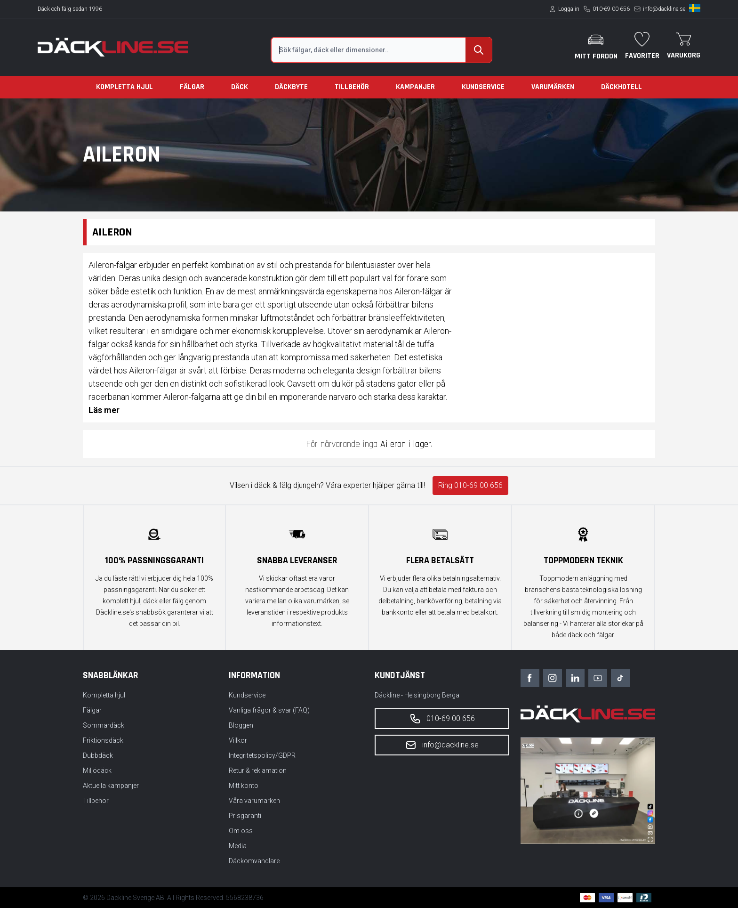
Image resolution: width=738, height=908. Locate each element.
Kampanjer (415, 87)
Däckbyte (291, 87)
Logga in (568, 9)
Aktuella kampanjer (111, 785)
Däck (239, 87)
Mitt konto (243, 785)
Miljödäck (97, 770)
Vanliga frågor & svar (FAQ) (269, 710)
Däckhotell (621, 87)
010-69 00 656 (611, 9)
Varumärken (552, 87)
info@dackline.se (664, 9)
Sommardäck (103, 725)
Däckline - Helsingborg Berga (417, 695)
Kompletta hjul (124, 87)
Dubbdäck (98, 755)
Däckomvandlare (254, 861)
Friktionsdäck (103, 740)
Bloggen (241, 725)
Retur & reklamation (258, 770)
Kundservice (483, 87)
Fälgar (192, 87)
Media (238, 846)
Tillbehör (352, 87)
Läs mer (104, 410)
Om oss (241, 831)
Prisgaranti (245, 815)
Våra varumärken (254, 800)
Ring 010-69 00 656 (470, 485)
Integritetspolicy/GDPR (262, 755)
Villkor (238, 740)
